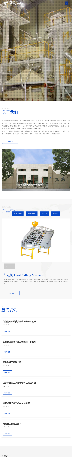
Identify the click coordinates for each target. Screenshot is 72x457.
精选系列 (55, 213)
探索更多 (11, 293)
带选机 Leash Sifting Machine (23, 275)
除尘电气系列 (18, 213)
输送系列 (44, 213)
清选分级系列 (32, 213)
